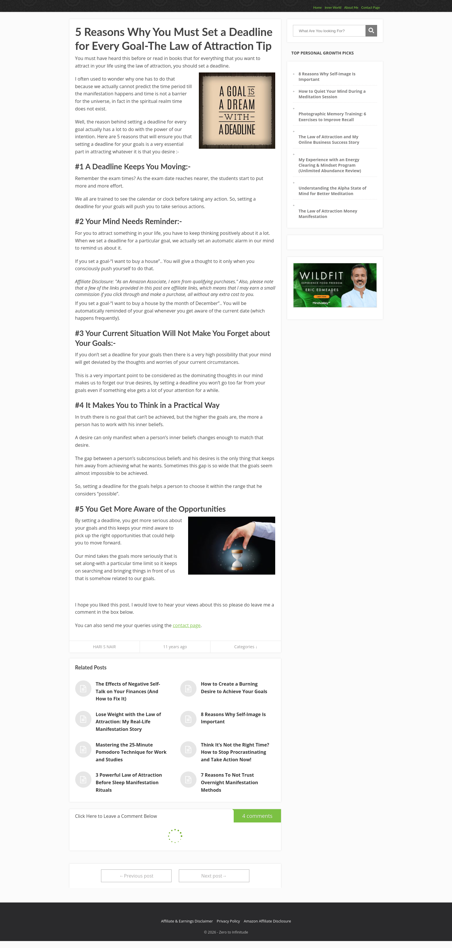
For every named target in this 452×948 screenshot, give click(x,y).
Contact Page (370, 7)
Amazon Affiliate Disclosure (267, 921)
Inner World (333, 7)
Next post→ (214, 876)
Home (317, 7)
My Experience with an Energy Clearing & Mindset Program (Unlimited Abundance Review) (330, 165)
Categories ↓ (245, 646)
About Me (351, 7)
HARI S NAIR (104, 646)
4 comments (253, 814)
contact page (187, 625)
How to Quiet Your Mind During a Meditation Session (332, 93)
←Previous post (136, 876)
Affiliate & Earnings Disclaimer (187, 921)
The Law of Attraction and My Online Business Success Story (329, 139)
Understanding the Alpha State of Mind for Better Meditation (332, 190)
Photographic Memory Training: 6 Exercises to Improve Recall (332, 116)
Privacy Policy (228, 921)
